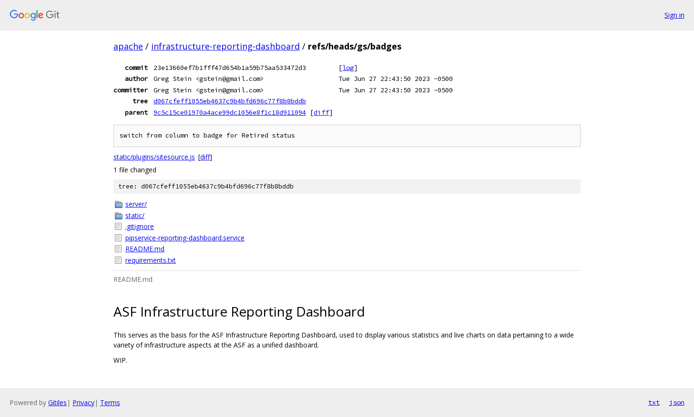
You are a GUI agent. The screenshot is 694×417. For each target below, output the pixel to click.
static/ (134, 215)
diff (321, 112)
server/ (136, 203)
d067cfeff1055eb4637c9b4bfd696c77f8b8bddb (229, 101)
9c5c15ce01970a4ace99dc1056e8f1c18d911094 (229, 112)
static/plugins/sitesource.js (154, 156)
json (676, 402)
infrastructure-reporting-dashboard (225, 46)
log (348, 67)
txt (654, 402)
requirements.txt (150, 260)
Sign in (674, 15)
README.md (144, 248)
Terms (110, 402)
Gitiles (57, 402)
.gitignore (139, 226)
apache (128, 46)
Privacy (83, 402)
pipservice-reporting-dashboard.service (185, 237)
